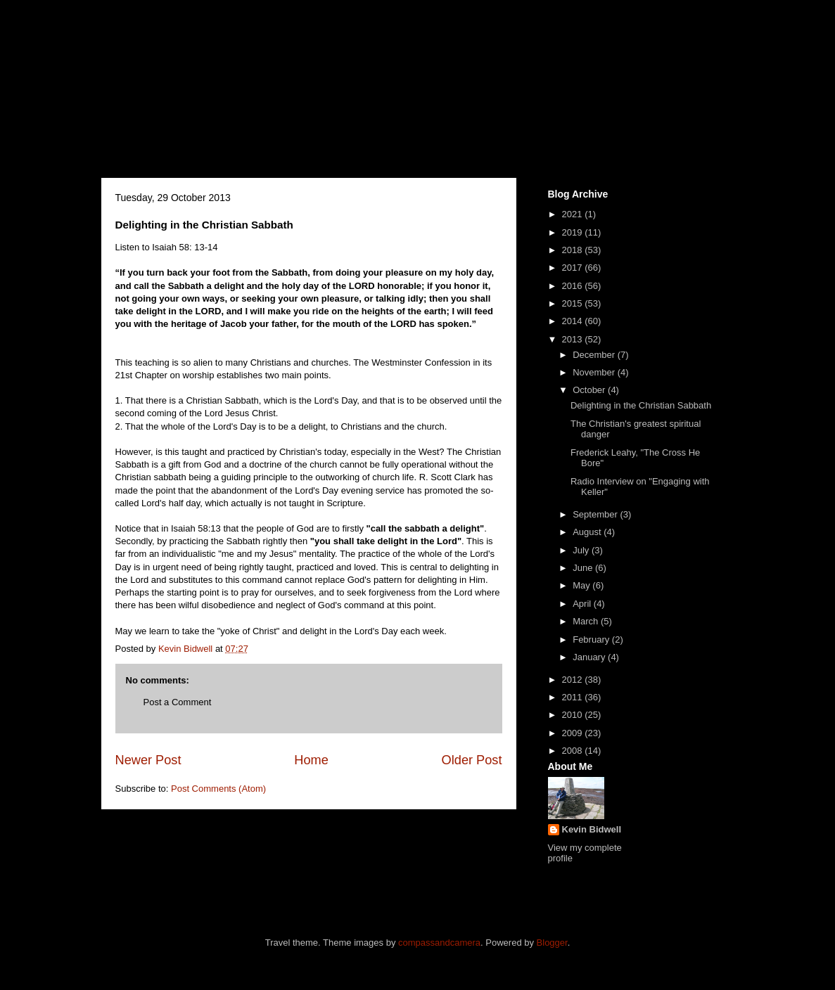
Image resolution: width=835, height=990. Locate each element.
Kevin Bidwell (592, 829)
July (582, 550)
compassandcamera (439, 942)
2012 (573, 679)
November (595, 372)
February (592, 639)
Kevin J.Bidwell (250, 81)
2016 (573, 286)
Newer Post (148, 760)
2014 (573, 321)
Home (311, 760)
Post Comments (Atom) (218, 788)
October (590, 390)
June (584, 567)
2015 (573, 303)
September (596, 514)
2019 (573, 232)
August (588, 532)
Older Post (472, 760)
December (595, 354)
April (583, 603)
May (582, 585)
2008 (573, 750)
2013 (573, 339)
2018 (573, 250)
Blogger (552, 942)
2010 (573, 714)
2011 (573, 697)
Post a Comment (178, 702)
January (590, 657)
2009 (573, 733)
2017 (573, 267)
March (587, 621)
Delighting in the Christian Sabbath (641, 405)
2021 (573, 214)
